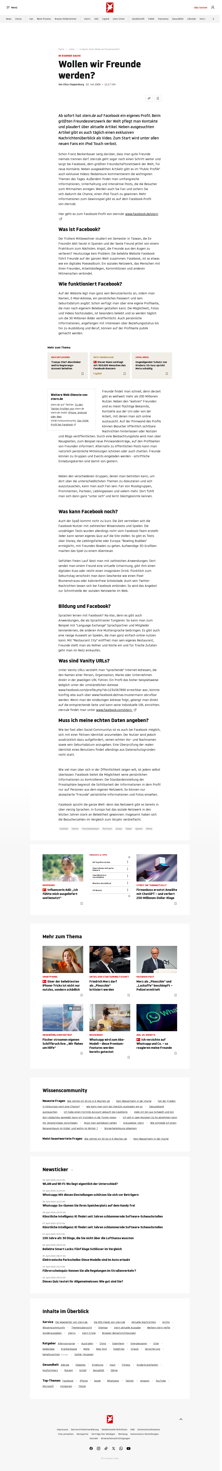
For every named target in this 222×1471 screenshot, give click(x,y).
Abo (200, 7)
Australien (87, 1343)
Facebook (64, 829)
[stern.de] (109, 7)
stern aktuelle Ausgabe (127, 1327)
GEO (96, 18)
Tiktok (82, 1386)
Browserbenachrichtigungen (115, 1438)
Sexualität (98, 1370)
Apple (97, 1380)
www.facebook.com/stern (114, 710)
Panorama (163, 18)
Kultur (203, 18)
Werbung (122, 1434)
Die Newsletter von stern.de (71, 1322)
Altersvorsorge (66, 1343)
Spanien (138, 829)
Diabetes (81, 1364)
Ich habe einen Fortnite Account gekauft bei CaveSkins (96, 1112)
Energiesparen (139, 1343)
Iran (31, 18)
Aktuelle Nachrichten (143, 1322)
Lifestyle (191, 18)
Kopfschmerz (50, 1370)
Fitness (126, 1364)
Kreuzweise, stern (133, 1122)
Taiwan (129, 829)
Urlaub (134, 1348)
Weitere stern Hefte (158, 1327)
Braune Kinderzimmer (65, 18)
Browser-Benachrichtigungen (119, 1333)
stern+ (87, 18)
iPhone (149, 829)
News (9, 18)
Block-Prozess (44, 18)
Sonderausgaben (52, 1333)
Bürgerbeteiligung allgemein (120, 1128)
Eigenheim (118, 1343)
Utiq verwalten (66, 1434)
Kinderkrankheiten (147, 1364)
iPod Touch (107, 829)
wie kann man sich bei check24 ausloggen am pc (114, 1106)
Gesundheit (178, 18)
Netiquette (82, 1434)
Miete (86, 1348)
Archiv (166, 1322)
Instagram (66, 1386)
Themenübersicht (81, 1327)
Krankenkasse (69, 1348)
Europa (119, 829)
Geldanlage (49, 1348)
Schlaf (82, 1370)
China (103, 1343)
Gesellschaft (138, 18)
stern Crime (118, 18)
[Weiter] (213, 18)
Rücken (68, 1370)
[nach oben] (180, 1419)
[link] (213, 7)
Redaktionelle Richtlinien (114, 1429)
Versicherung (152, 1348)
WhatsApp (113, 1380)
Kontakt (94, 1438)
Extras (18, 18)
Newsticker (56, 1169)
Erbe (156, 1343)
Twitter (75, 829)
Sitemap (103, 1327)
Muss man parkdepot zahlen (100, 1122)
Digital (61, 49)
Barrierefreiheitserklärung (85, 1429)
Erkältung (97, 1364)
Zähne (114, 1370)
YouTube (161, 1380)
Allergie (65, 1364)
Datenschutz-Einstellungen (145, 1434)
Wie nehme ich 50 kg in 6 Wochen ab (88, 1101)
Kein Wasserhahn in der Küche (133, 1101)
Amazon (144, 1380)
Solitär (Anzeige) (83, 1354)
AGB (132, 1429)
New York (101, 1348)
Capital (105, 18)
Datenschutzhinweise (149, 1429)
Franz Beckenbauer (90, 829)
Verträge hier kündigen (103, 1434)
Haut (112, 1364)
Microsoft (48, 1386)
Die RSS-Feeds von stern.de (109, 1322)
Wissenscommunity (54, 1327)
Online (72, 49)
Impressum (62, 1429)
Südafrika (118, 1348)
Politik (151, 18)
